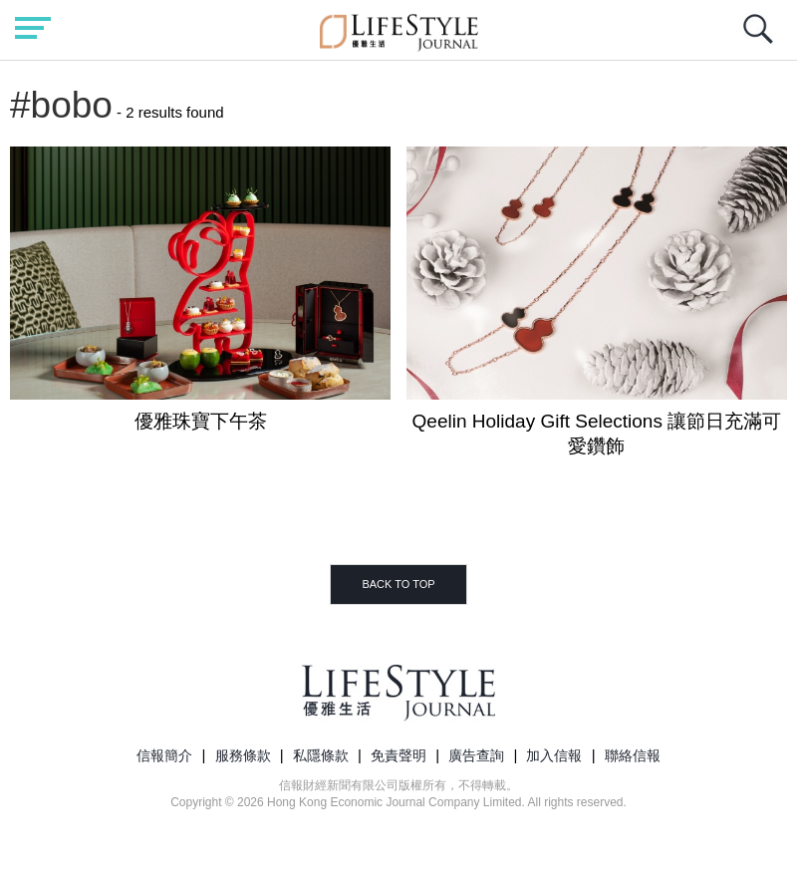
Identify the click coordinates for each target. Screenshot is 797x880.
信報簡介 (164, 755)
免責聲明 (398, 755)
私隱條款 (321, 755)
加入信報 (554, 755)
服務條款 (243, 755)
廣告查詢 (476, 755)
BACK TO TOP (398, 584)
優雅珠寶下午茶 (200, 421)
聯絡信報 (633, 755)
